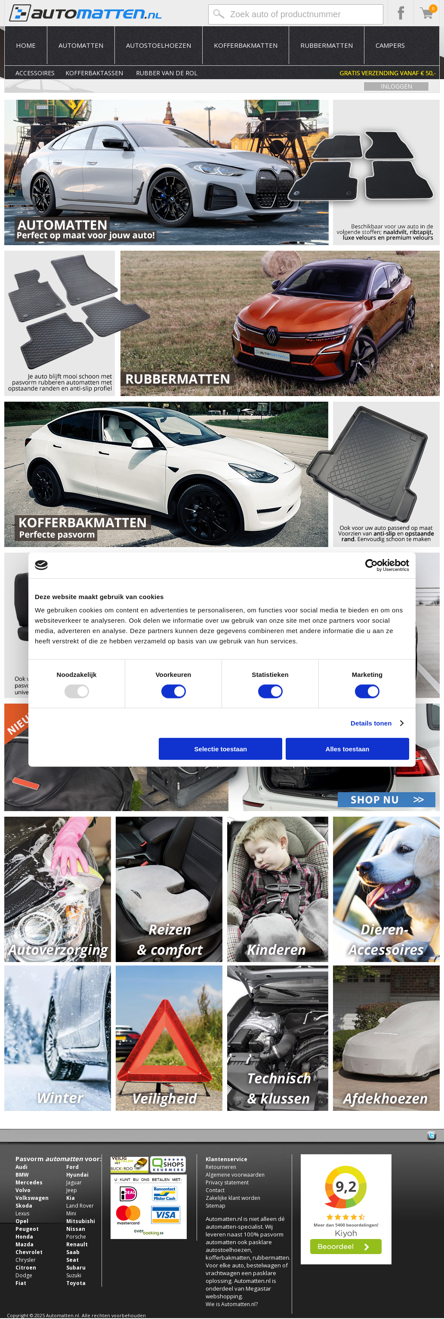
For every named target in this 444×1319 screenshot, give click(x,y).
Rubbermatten (326, 45)
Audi (21, 1167)
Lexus (22, 1213)
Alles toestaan (348, 749)
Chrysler (25, 1260)
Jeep (71, 1190)
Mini (71, 1213)
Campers (390, 45)
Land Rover (80, 1205)
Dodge (23, 1275)
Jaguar (74, 1182)
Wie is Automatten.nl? (232, 1304)
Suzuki (73, 1275)
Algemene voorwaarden (235, 1174)
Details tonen (371, 722)
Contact (215, 1190)
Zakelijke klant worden (233, 1198)
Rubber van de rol (166, 73)
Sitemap (215, 1205)
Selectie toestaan (220, 749)
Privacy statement (227, 1182)
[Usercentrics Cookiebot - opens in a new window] (371, 565)
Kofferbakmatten (246, 45)
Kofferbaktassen (94, 73)
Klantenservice (226, 1159)
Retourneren (221, 1167)
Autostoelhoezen (158, 45)
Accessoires (35, 73)
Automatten (81, 45)
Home (26, 45)
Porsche (76, 1236)
